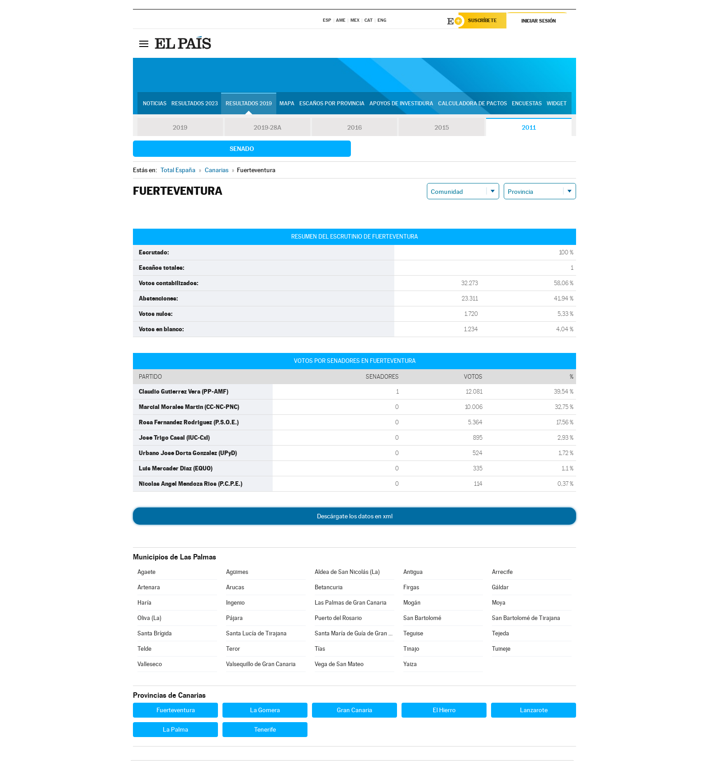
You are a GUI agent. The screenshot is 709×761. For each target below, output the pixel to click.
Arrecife (502, 572)
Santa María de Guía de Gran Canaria (354, 634)
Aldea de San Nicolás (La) (347, 572)
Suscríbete (484, 21)
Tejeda (500, 634)
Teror (233, 649)
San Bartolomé (422, 618)
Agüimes (237, 572)
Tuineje (501, 649)
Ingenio (235, 603)
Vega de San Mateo (339, 665)
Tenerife (265, 730)
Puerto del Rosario (338, 618)
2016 (354, 128)
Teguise (413, 634)
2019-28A (267, 128)
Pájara (234, 618)
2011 (529, 128)
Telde (144, 649)
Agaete (146, 572)
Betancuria (329, 588)
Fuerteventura (175, 710)
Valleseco (149, 665)
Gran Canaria (354, 710)
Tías (320, 649)
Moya (499, 603)
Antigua (413, 572)
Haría (144, 603)
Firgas (411, 588)
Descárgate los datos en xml (354, 517)
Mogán (412, 603)
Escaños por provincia (331, 104)
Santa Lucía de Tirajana (256, 634)
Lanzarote (534, 710)
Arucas (235, 588)
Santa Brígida (154, 634)
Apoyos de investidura (401, 104)
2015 (442, 128)
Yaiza (410, 665)
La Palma (175, 730)
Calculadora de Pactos (472, 104)
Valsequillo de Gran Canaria (261, 665)
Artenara (148, 588)
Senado (242, 149)
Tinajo (411, 649)
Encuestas (527, 104)
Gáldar (500, 588)
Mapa (286, 104)
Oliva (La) (149, 618)
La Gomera (265, 710)
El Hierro (444, 710)
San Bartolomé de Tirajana (526, 618)
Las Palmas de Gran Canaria (351, 603)
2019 (180, 128)
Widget (557, 104)
